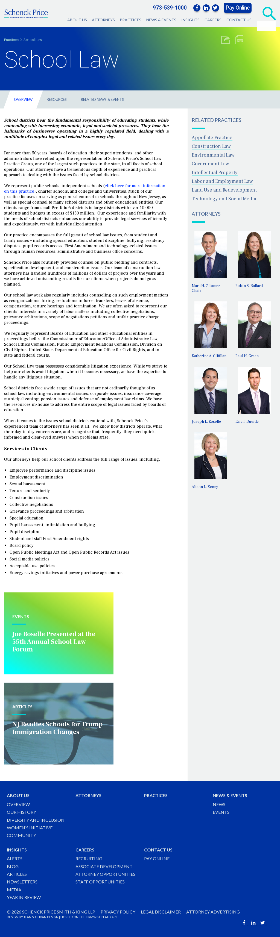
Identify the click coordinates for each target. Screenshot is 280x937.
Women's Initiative (29, 827)
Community (21, 835)
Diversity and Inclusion (36, 820)
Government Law (210, 164)
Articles (17, 874)
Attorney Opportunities (105, 874)
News (219, 804)
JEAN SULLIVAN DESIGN (41, 917)
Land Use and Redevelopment (224, 190)
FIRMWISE (93, 917)
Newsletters (22, 881)
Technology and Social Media (224, 199)
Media (14, 889)
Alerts (14, 858)
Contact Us (239, 19)
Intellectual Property (215, 172)
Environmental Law (213, 155)
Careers (213, 19)
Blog (13, 866)
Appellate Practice (212, 137)
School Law (33, 40)
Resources (57, 99)
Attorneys (103, 19)
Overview (23, 99)
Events (221, 812)
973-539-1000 (170, 8)
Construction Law (211, 146)
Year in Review (24, 897)
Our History (21, 812)
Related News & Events (102, 99)
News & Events (161, 19)
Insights (190, 19)
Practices (130, 19)
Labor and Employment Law (222, 181)
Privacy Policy (118, 911)
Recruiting (88, 858)
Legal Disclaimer (161, 911)
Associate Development (104, 866)
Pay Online (238, 8)
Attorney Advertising (213, 911)
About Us (77, 19)
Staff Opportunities (100, 881)
